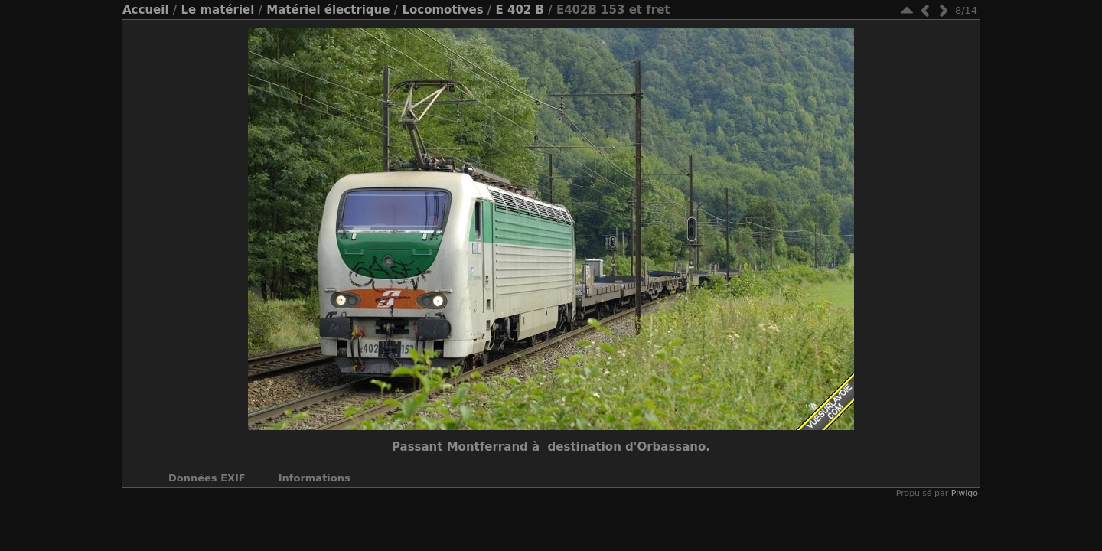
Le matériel (217, 10)
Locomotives (442, 10)
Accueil (145, 10)
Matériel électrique (328, 10)
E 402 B (520, 10)
